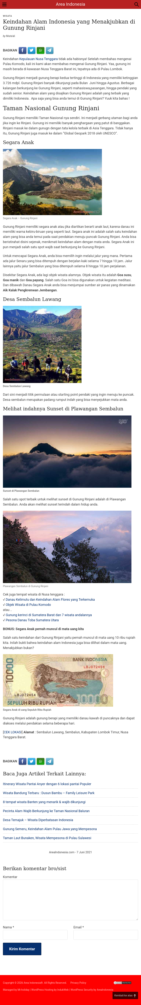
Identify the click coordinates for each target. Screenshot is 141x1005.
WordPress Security (81, 989)
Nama (8, 927)
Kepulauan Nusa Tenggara (38, 59)
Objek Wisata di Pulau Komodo (28, 605)
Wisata (7, 16)
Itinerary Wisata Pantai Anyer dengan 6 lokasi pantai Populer (47, 784)
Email (78, 927)
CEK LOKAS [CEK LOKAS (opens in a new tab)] (12, 732)
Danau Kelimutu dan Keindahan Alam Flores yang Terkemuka (50, 599)
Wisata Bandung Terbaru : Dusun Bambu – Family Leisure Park (48, 793)
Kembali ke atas (125, 995)
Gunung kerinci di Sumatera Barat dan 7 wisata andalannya (49, 615)
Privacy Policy (78, 982)
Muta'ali (10, 36)
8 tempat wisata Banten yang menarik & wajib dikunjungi (44, 802)
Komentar (10, 877)
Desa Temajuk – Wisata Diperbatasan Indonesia (38, 820)
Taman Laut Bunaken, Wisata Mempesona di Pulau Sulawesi (47, 838)
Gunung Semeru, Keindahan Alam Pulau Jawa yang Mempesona (50, 829)
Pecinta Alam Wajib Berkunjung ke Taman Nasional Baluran (46, 811)
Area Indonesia (70, 4)
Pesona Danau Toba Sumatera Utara (32, 620)
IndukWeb (63, 989)
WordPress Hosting (42, 989)
